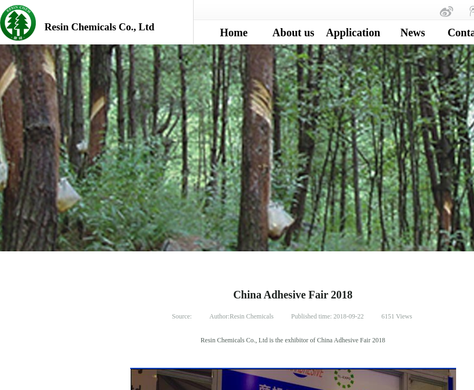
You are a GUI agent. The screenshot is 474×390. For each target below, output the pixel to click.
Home (233, 32)
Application (353, 32)
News (412, 32)
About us (293, 32)
